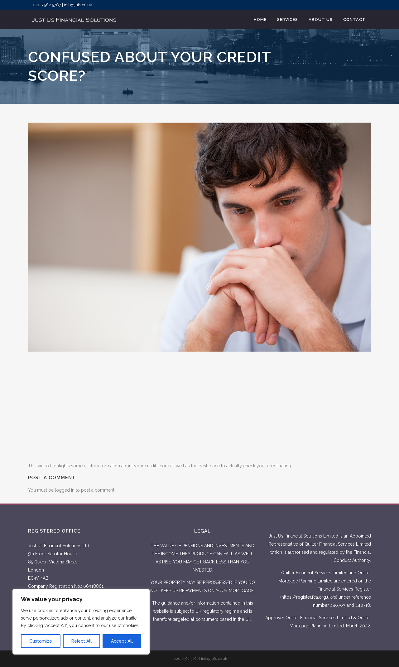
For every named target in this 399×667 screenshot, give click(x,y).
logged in (65, 490)
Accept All (122, 641)
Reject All (81, 641)
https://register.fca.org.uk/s (308, 597)
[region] (81, 622)
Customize (40, 641)
